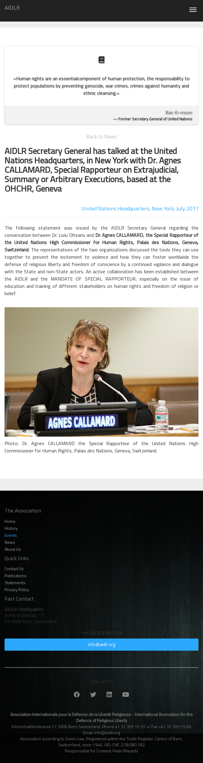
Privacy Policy (17, 590)
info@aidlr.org (101, 644)
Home (10, 521)
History (11, 528)
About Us (13, 549)
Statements (15, 583)
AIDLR (12, 7)
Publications (15, 576)
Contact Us (14, 569)
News (10, 542)
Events (11, 535)
